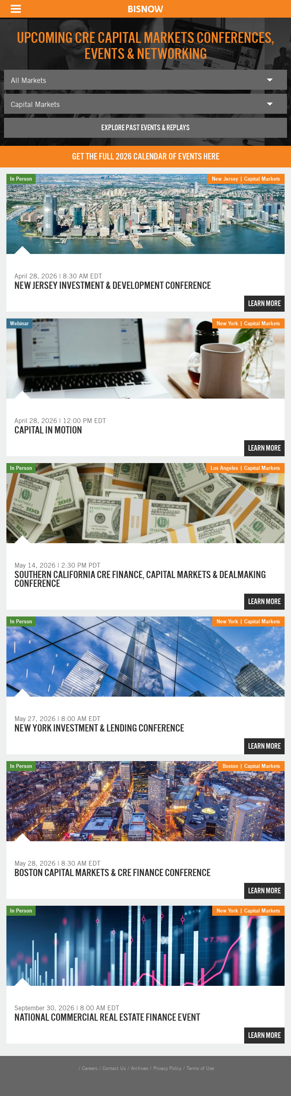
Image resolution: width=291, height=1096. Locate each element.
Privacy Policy (167, 1068)
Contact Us (114, 1068)
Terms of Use (200, 1068)
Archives (139, 1068)
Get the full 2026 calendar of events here (145, 156)
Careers (89, 1068)
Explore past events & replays (145, 127)
